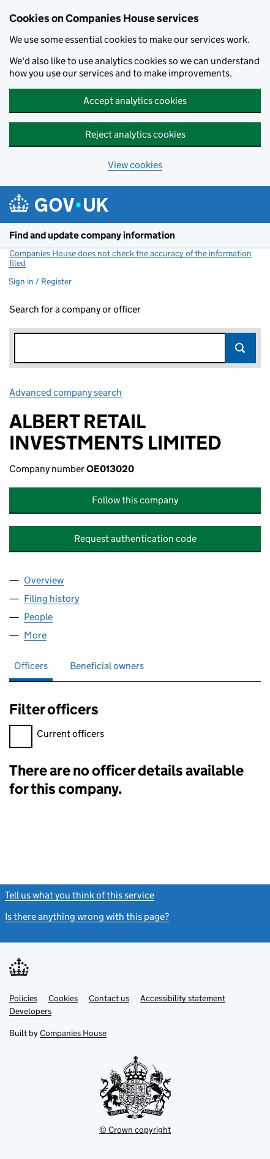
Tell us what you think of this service (79, 895)
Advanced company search (65, 392)
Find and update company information (92, 235)
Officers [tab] (31, 666)
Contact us (109, 998)
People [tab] (38, 617)
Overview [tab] (44, 580)
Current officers (56, 735)
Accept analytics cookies (135, 100)
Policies (23, 998)
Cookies (63, 998)
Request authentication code (135, 538)
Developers (30, 1010)
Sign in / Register (40, 281)
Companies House (73, 1033)
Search (240, 348)
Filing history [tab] (51, 598)
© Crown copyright (135, 1129)
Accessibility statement (182, 998)
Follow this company (135, 500)
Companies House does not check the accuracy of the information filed (130, 258)
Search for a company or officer (75, 309)
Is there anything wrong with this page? (87, 916)
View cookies (135, 165)
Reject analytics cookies (135, 134)
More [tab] (35, 635)
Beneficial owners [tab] (107, 666)
